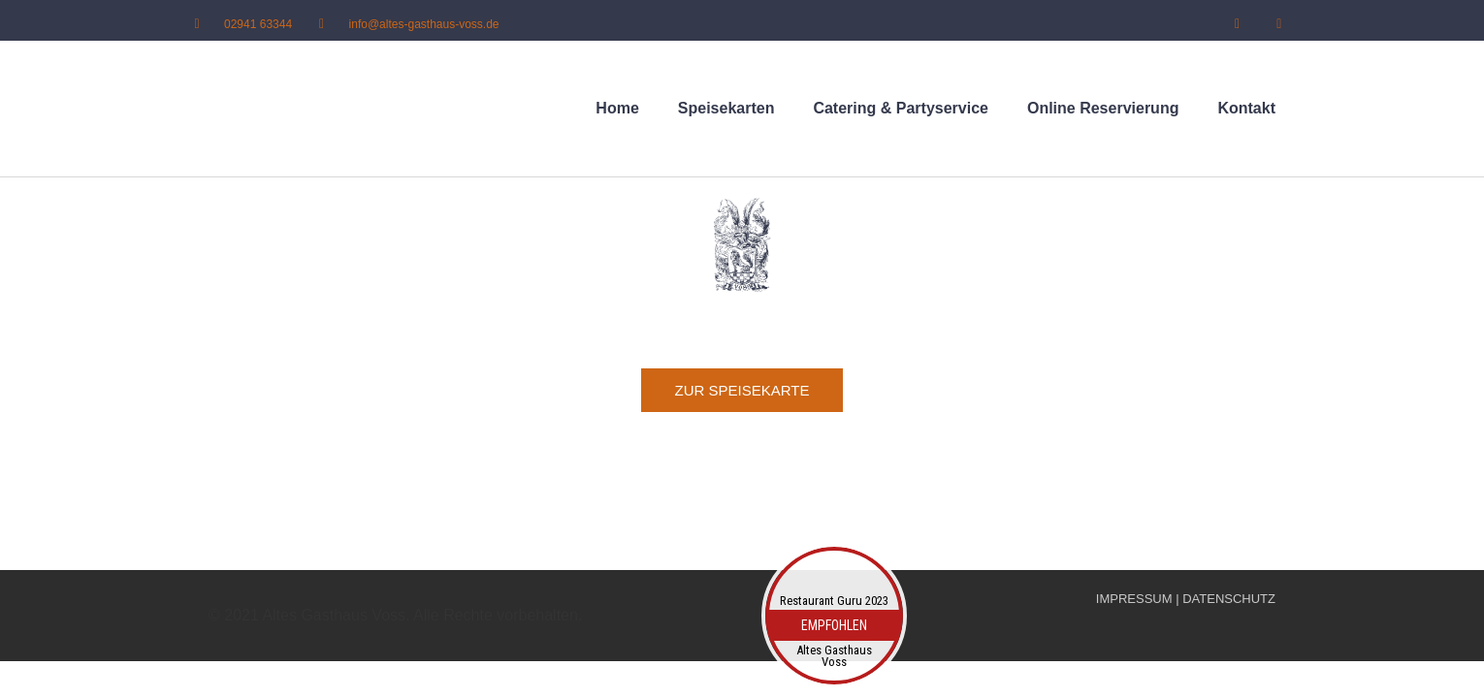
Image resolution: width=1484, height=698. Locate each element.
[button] (742, 390)
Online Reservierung (1103, 108)
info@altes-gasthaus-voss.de (424, 23)
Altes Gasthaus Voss (834, 656)
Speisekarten (726, 108)
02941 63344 (258, 23)
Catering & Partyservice (900, 108)
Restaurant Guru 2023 (834, 600)
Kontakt (1246, 108)
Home (617, 108)
